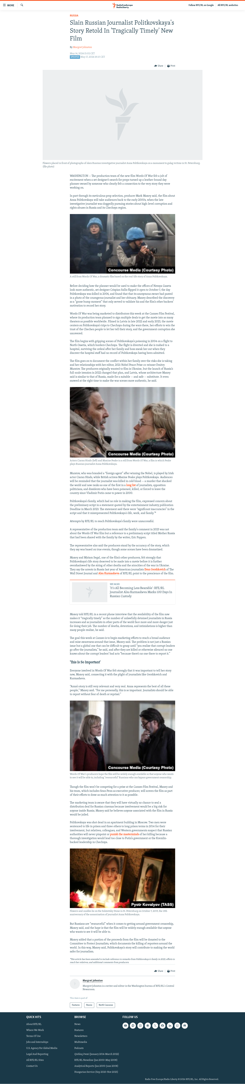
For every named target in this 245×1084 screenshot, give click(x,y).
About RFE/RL (34, 1024)
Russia (74, 15)
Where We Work (35, 1030)
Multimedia (80, 1042)
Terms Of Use (33, 1036)
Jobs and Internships (37, 1042)
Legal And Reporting (37, 1054)
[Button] (158, 66)
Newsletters (80, 1036)
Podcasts (79, 1048)
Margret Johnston (82, 47)
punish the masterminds (124, 834)
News (77, 1024)
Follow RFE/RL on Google (201, 5)
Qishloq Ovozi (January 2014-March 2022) (96, 1054)
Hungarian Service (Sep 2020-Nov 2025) (96, 1072)
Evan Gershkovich (155, 569)
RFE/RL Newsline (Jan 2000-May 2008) (96, 1060)
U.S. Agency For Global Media (41, 1048)
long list (131, 485)
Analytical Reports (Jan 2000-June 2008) (96, 1066)
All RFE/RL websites (228, 5)
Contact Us (32, 1066)
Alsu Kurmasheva (108, 573)
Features (79, 1030)
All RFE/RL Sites (35, 1060)
